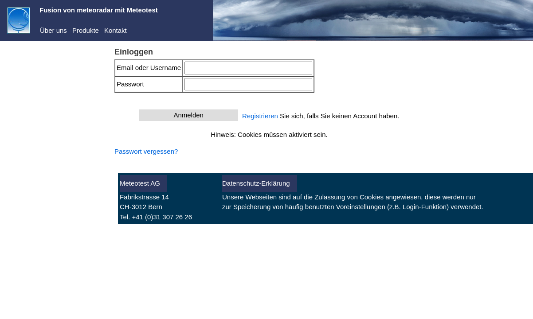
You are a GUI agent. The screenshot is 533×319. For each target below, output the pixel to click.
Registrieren (25, 124)
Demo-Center (36, 79)
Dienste (27, 92)
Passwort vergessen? (146, 151)
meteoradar (33, 65)
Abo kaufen (24, 136)
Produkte (85, 30)
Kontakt (115, 30)
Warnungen (33, 197)
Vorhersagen (35, 183)
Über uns (53, 30)
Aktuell (26, 170)
